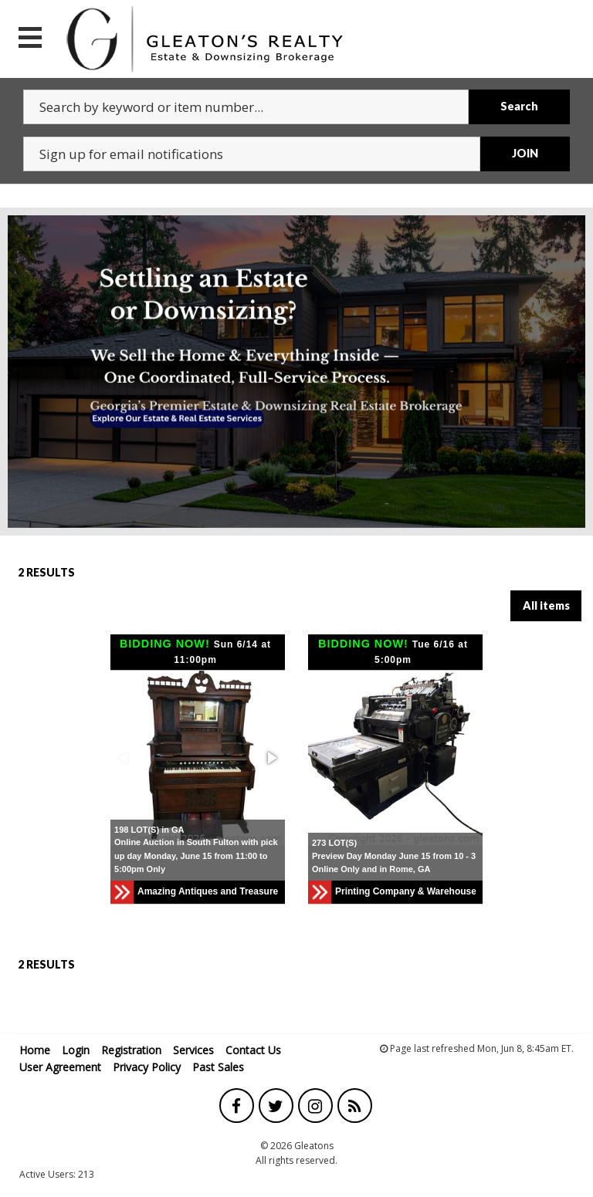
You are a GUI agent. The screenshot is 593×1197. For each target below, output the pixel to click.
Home (34, 1050)
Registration (131, 1050)
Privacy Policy (147, 1067)
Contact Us (253, 1050)
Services (193, 1050)
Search (519, 106)
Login (76, 1050)
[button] (271, 758)
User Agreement (60, 1067)
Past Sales (218, 1067)
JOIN (525, 153)
